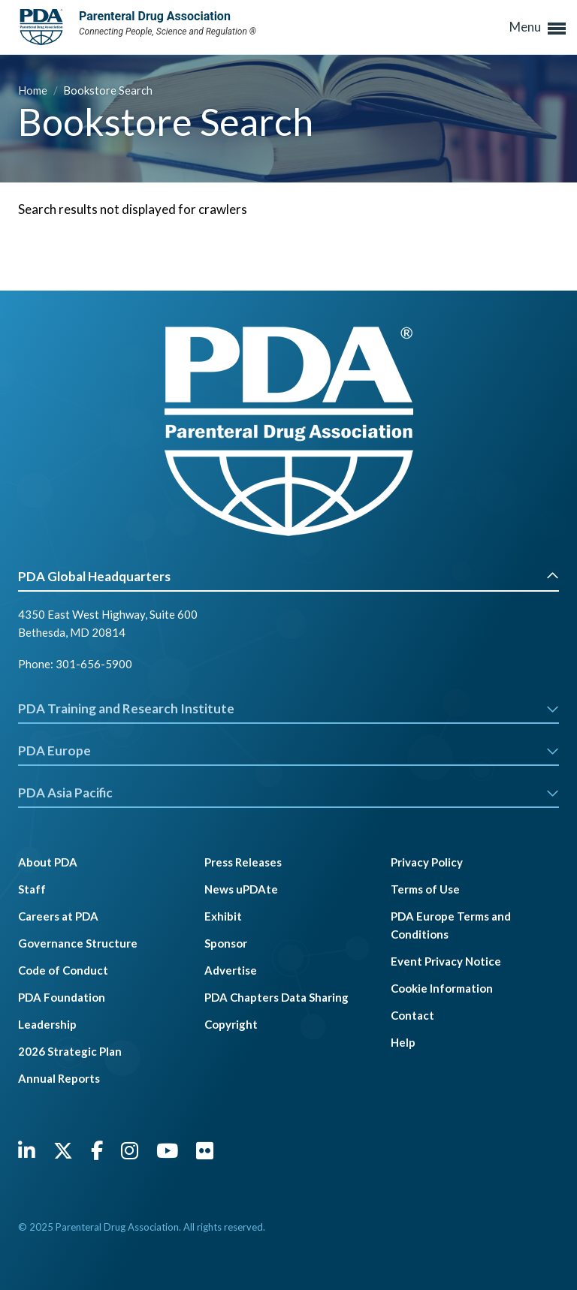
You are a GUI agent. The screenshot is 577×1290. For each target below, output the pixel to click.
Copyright (231, 1024)
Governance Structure (77, 943)
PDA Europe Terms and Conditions (451, 925)
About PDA (47, 862)
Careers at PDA (58, 916)
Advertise (230, 970)
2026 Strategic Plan (70, 1051)
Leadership (47, 1024)
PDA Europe (288, 750)
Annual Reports (59, 1078)
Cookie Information (442, 988)
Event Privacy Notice (446, 961)
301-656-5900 (94, 664)
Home (34, 90)
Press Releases (243, 862)
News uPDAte (241, 889)
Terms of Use (425, 889)
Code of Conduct (63, 970)
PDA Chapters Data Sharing (276, 997)
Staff (32, 889)
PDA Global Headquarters (288, 576)
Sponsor (225, 943)
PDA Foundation (61, 997)
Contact (412, 1015)
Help (403, 1042)
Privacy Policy (427, 862)
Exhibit (223, 916)
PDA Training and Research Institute (288, 708)
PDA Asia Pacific (288, 792)
